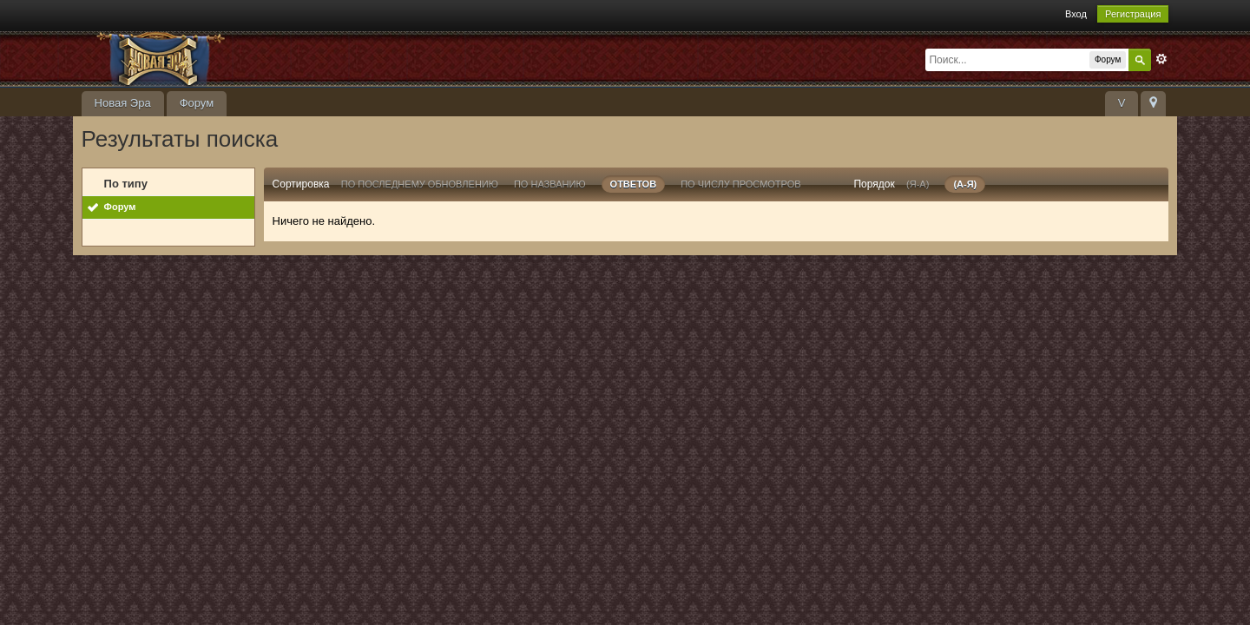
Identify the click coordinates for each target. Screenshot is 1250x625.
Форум (197, 102)
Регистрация (1133, 14)
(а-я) (965, 184)
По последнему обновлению (419, 184)
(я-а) (917, 184)
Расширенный (1161, 59)
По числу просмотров (740, 184)
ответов (633, 184)
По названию (550, 184)
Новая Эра (123, 102)
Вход (1076, 14)
